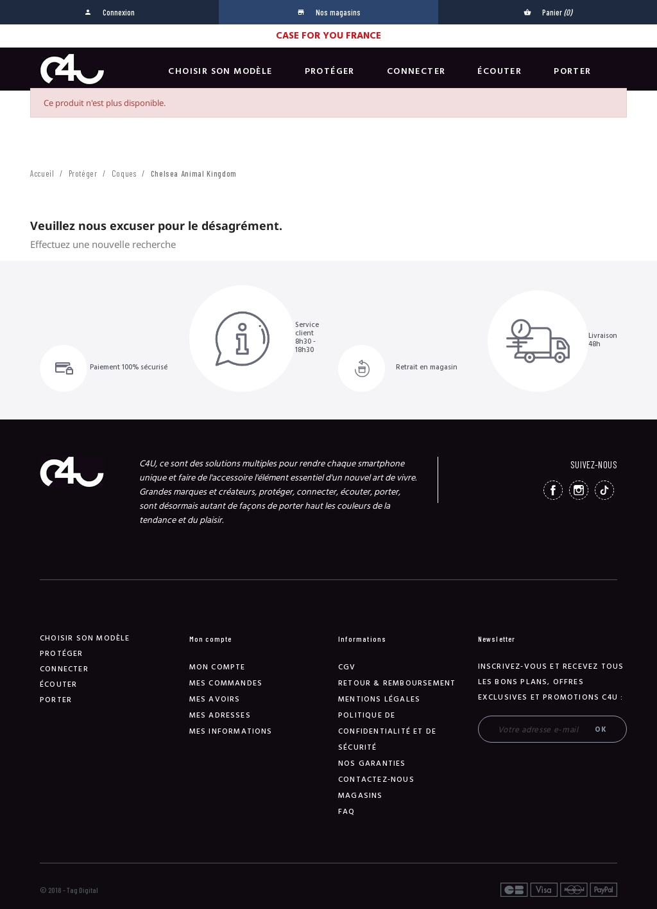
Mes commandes (226, 683)
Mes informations (231, 731)
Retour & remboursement (397, 683)
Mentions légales (379, 699)
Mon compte (217, 667)
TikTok (604, 490)
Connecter (416, 71)
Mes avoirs (215, 699)
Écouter (499, 71)
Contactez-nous (376, 779)
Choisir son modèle (220, 71)
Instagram (579, 490)
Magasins (360, 795)
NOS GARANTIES (372, 763)
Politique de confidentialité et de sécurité (387, 731)
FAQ (346, 811)
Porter (572, 71)
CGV (347, 667)
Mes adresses (220, 715)
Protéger (330, 71)
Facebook (553, 490)
